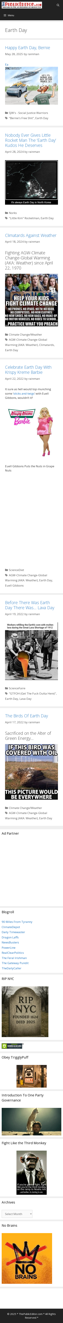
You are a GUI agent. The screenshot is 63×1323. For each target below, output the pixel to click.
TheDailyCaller (11, 968)
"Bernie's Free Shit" (21, 118)
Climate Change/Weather (25, 334)
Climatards (46, 345)
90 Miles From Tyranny (17, 922)
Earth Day (41, 118)
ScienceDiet (16, 570)
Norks (13, 213)
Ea (31, 84)
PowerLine (8, 948)
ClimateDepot (11, 927)
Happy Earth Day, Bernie (27, 47)
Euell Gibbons (14, 585)
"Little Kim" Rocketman (24, 218)
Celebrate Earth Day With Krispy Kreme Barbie (28, 369)
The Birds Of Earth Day (26, 716)
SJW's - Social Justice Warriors (28, 113)
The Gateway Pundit (15, 963)
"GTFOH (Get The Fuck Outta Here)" (32, 693)
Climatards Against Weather (30, 235)
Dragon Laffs (10, 937)
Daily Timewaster (13, 932)
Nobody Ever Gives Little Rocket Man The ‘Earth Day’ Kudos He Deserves (30, 140)
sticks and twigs (23, 393)
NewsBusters (10, 942)
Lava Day (25, 699)
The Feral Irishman (14, 958)
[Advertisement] (31, 872)
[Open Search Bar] (58, 5)
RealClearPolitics (13, 953)
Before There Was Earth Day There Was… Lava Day (29, 605)
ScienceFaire (17, 688)
